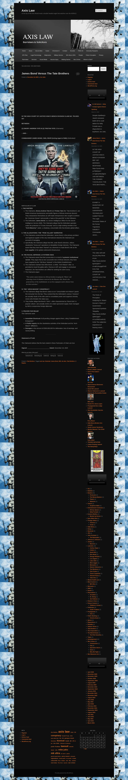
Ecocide (72, 51)
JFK (89, 533)
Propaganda (91, 611)
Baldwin (90, 491)
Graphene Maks (95, 505)
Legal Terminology (36, 55)
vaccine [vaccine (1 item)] (65, 762)
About (30, 51)
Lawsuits (90, 546)
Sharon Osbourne (95, 567)
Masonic (92, 544)
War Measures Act (93, 654)
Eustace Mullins (92, 514)
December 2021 (92, 708)
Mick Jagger (93, 563)
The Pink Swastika (95, 635)
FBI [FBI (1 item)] (63, 738)
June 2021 (91, 716)
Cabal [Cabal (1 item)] (71, 732)
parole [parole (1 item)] (68, 753)
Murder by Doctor (95, 516)
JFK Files (25, 55)
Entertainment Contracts (95, 507)
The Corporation (93, 630)
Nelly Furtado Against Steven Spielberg (99, 106)
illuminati (47, 361)
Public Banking (92, 616)
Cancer (90, 503)
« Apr (85, 748)
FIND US (80, 51)
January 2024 (92, 691)
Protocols (93, 495)
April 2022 (91, 704)
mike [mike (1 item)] (56, 750)
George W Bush (95, 556)
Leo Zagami (93, 558)
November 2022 (92, 695)
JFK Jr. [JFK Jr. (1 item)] (74, 741)
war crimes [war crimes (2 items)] (71, 763)
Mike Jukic (91, 401)
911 (89, 488)
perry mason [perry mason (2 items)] (66, 756)
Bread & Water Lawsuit (95, 369)
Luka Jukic (93, 560)
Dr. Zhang (93, 597)
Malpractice (47, 55)
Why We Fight (94, 652)
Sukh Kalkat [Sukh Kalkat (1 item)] (54, 762)
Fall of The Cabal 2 (93, 371)
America (92, 522)
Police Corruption (91, 55)
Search (90, 65)
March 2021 (91, 723)
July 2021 (91, 714)
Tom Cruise (93, 571)
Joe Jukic (43, 77)
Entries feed (91, 81)
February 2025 (92, 685)
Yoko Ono (93, 577)
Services (34, 59)
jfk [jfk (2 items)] (71, 741)
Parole (90, 590)
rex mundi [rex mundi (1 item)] (68, 758)
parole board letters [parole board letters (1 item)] (56, 756)
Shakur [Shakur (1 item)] (63, 760)
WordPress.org (92, 86)
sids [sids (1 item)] (67, 760)
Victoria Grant (94, 618)
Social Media (43, 59)
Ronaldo (90, 624)
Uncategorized (92, 639)
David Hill (93, 552)
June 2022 (91, 699)
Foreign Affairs (92, 520)
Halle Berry (91, 527)
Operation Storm (95, 647)
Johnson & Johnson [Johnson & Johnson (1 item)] (65, 743)
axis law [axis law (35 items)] (64, 731)
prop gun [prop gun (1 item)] (72, 756)
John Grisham (92, 535)
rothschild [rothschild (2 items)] (54, 760)
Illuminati (90, 531)
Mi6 (60, 361)
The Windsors (94, 569)
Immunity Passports (92, 51)
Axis (91, 613)
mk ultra (64, 361)
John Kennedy (92, 367)
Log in (90, 79)
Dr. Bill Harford (96, 104)
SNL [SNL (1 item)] (70, 760)
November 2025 (92, 676)
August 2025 (91, 682)
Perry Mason (91, 421)
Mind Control (92, 582)
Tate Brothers (31, 361)
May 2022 (90, 702)
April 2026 (91, 672)
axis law (42, 361)
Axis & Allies (38, 51)
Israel (91, 524)
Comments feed (92, 84)
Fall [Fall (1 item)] (60, 738)
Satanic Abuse (92, 626)
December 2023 (92, 693)
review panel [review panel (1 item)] (62, 758)
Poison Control (92, 603)
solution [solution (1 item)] (74, 760)
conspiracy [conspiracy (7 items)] (56, 735)
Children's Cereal (95, 605)
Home (24, 51)
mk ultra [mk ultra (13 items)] (55, 753)
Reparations (91, 622)
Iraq (91, 645)
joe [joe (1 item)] (51, 743)
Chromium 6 (56, 51)
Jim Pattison (94, 599)
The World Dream (93, 633)
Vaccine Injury (54, 59)
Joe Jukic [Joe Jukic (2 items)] (56, 743)
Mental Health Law (93, 580)
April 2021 (91, 721)
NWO (89, 588)
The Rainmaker (94, 537)
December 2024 (92, 687)
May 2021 (90, 718)
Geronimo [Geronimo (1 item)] (53, 741)
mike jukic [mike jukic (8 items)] (63, 750)
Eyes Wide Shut (92, 518)
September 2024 (93, 689)
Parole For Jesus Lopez (95, 404)
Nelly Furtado (94, 512)
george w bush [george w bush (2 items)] (69, 738)
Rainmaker (25, 59)
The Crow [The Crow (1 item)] (60, 762)
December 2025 (92, 674)
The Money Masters (96, 497)
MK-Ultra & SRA (71, 55)
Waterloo (92, 501)
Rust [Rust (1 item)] (59, 760)
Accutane (93, 594)
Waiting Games (66, 59)
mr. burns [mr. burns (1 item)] (63, 753)
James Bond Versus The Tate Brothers (45, 73)
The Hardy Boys (93, 446)
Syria (91, 650)
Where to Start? (88, 59)
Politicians (91, 607)
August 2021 (91, 712)
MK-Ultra (92, 584)
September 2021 (93, 710)
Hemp (89, 529)
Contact (65, 51)
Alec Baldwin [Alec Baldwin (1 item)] (54, 732)
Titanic (90, 373)
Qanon (90, 620)
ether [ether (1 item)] (71, 735)
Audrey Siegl (94, 548)
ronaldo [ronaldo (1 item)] (74, 758)
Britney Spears (94, 510)
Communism (94, 643)
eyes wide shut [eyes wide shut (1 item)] (54, 738)
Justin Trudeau (94, 609)
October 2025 (92, 678)
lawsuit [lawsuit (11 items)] (64, 746)
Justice (90, 541)
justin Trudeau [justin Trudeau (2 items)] (55, 746)
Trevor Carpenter (95, 573)
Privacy (101, 55)
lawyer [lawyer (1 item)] (52, 750)
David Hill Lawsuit (93, 389)
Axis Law (28, 10)
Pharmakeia (91, 592)
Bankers (90, 493)
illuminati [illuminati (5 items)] (61, 741)
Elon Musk (93, 554)
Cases (47, 51)
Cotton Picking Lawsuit (95, 444)
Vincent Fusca (94, 575)
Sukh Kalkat (91, 440)
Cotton (92, 550)
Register (90, 77)
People (81, 55)
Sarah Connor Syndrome (95, 427)
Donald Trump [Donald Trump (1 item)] (65, 735)
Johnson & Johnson (94, 539)
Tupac (89, 637)
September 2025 (93, 680)
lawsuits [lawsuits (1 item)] (71, 746)
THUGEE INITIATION (94, 442)
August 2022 (91, 697)
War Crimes (77, 59)
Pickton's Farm (92, 601)
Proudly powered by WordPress (64, 773)
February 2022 (92, 706)
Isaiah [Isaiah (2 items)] (67, 741)
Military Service (58, 55)
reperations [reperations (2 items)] (54, 758)
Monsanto (93, 565)
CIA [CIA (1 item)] (75, 732)
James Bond (54, 361)
